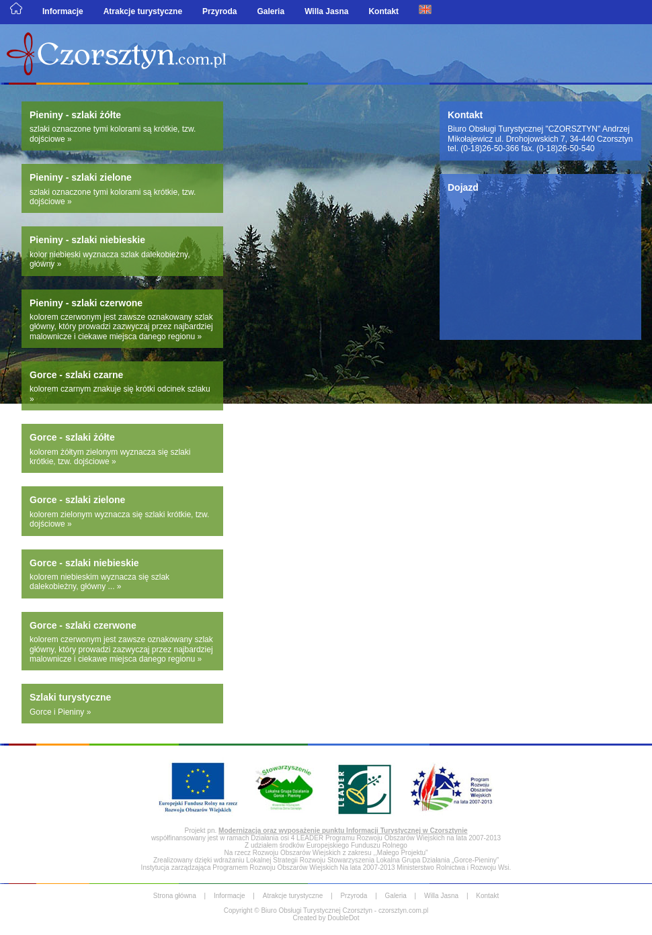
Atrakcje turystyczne (143, 11)
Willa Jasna (326, 11)
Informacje (62, 11)
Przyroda (219, 11)
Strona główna (174, 895)
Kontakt (383, 11)
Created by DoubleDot (326, 918)
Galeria (270, 11)
